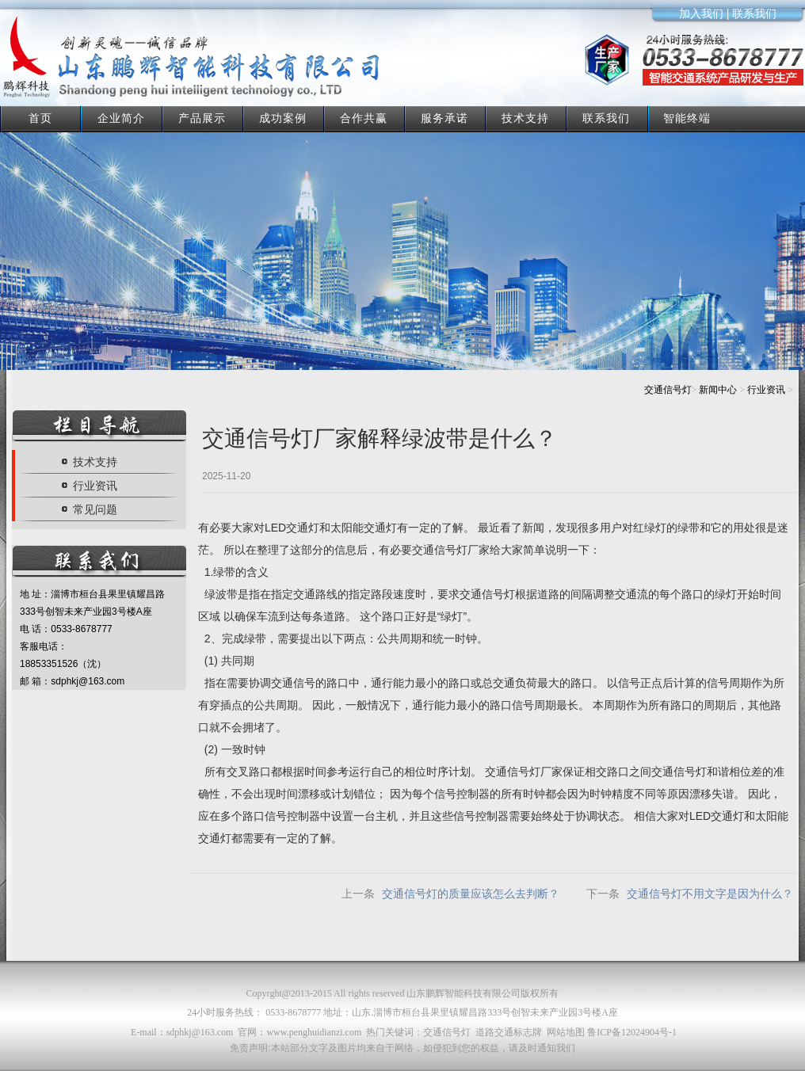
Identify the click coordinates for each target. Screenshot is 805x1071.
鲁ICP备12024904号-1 (632, 1032)
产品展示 (202, 118)
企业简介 (121, 118)
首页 (40, 118)
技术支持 (525, 118)
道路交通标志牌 (508, 1032)
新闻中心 (718, 389)
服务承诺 (444, 118)
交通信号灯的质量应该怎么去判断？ (470, 893)
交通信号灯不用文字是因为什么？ (710, 893)
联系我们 (606, 118)
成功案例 (283, 118)
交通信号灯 (668, 389)
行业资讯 (766, 389)
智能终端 (687, 118)
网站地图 (566, 1032)
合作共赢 (363, 118)
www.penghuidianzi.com (313, 1032)
